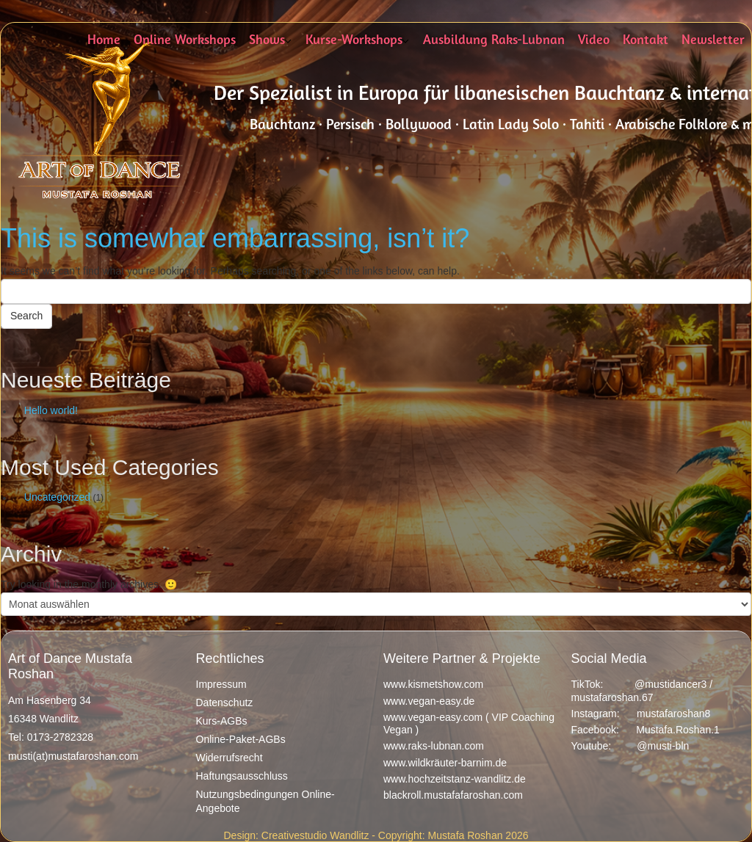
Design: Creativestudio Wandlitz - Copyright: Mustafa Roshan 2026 (375, 835)
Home (103, 41)
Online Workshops (185, 41)
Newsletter (713, 41)
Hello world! (51, 410)
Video (594, 41)
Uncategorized (57, 497)
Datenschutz (224, 702)
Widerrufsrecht (229, 757)
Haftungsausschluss (242, 776)
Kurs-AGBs (221, 721)
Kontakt (645, 41)
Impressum (221, 684)
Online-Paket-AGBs (241, 739)
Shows (267, 41)
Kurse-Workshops (354, 41)
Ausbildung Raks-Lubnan (494, 41)
